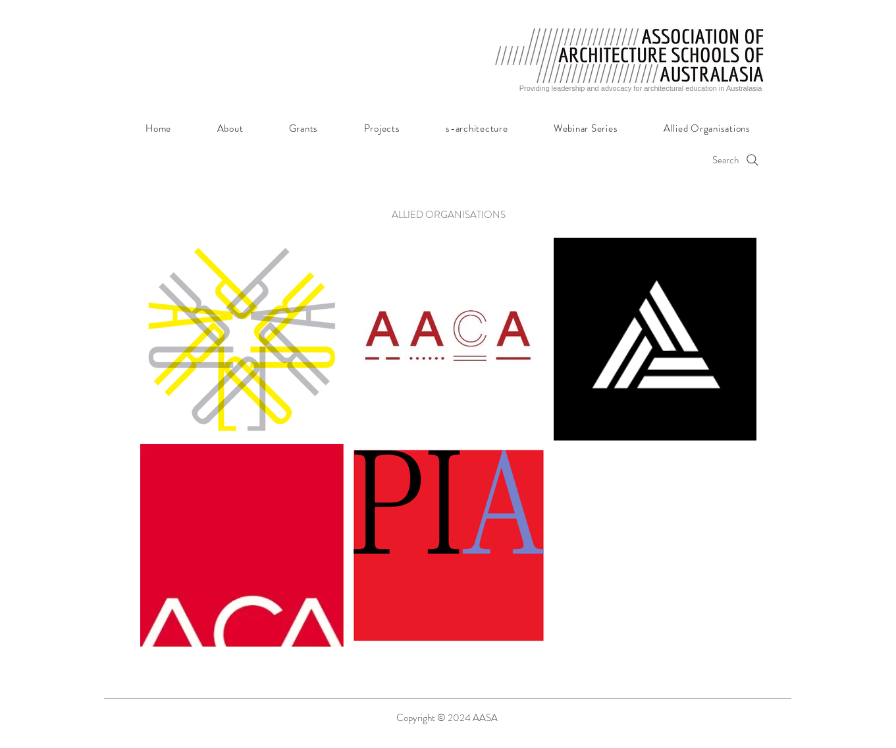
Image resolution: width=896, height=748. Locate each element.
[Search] (679, 159)
